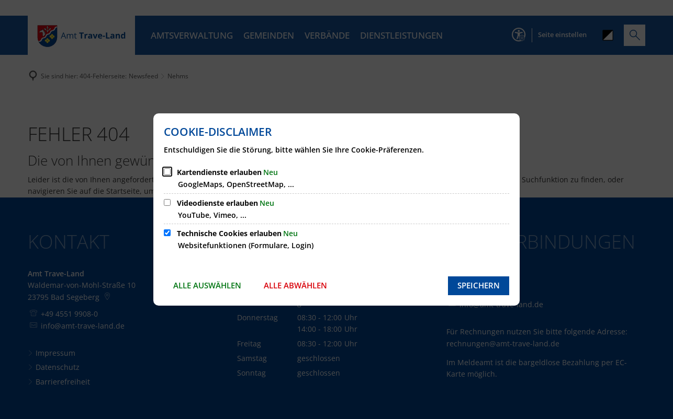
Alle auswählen (207, 285)
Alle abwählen (295, 285)
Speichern (478, 285)
